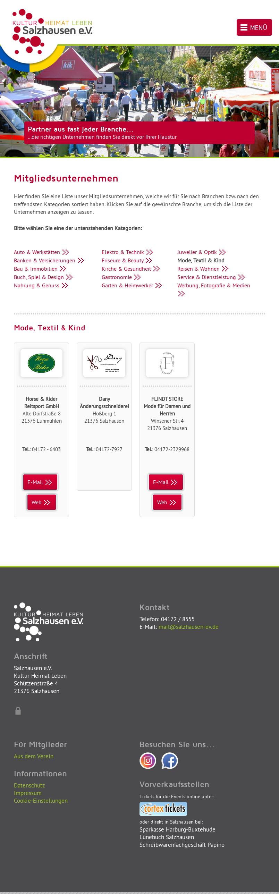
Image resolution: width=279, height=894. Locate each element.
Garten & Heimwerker (132, 285)
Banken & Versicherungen (49, 260)
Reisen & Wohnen (203, 268)
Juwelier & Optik (202, 251)
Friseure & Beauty (127, 260)
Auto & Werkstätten (42, 251)
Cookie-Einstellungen (41, 800)
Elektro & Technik (128, 251)
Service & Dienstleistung (211, 276)
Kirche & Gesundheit (131, 268)
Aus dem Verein (33, 756)
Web (42, 502)
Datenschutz (29, 785)
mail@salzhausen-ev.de (189, 626)
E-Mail (40, 482)
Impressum (28, 792)
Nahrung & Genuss (41, 285)
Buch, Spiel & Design (44, 276)
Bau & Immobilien (41, 268)
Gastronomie (122, 276)
